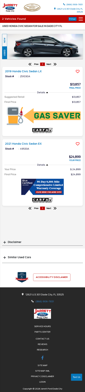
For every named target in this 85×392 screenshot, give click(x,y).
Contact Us (42, 339)
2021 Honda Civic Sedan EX (23, 143)
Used (4, 53)
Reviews (42, 344)
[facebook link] (42, 358)
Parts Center (42, 332)
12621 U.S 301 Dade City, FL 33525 (68, 10)
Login (42, 382)
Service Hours (42, 326)
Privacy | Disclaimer (42, 376)
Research (42, 350)
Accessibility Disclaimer (52, 277)
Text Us (76, 377)
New (4, 40)
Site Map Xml (42, 371)
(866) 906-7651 (73, 4)
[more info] (42, 139)
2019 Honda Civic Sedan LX (23, 71)
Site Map (42, 365)
